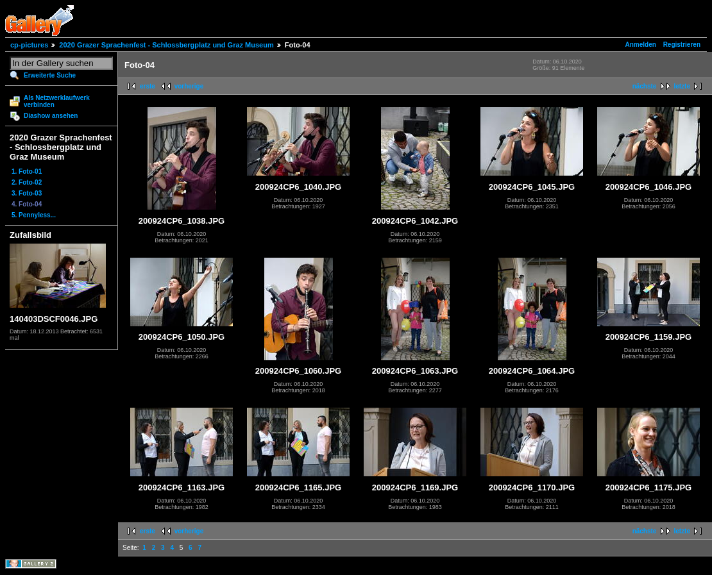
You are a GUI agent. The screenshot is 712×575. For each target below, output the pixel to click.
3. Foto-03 (27, 193)
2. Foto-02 (27, 182)
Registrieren (681, 44)
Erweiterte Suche (50, 75)
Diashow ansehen (51, 115)
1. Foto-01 (27, 171)
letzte (682, 86)
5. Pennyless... (34, 215)
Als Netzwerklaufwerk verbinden (57, 101)
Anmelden (640, 44)
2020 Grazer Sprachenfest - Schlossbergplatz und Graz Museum (166, 45)
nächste (644, 86)
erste (147, 86)
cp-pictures (29, 45)
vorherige (189, 86)
